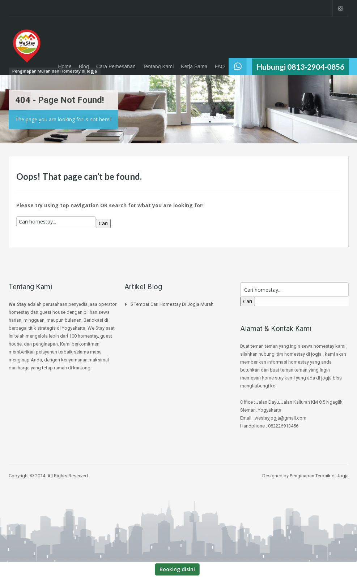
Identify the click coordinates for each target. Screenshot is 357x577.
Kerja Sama (194, 66)
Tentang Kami (158, 66)
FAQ (219, 66)
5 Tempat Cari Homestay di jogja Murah (171, 304)
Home (64, 66)
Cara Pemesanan (116, 66)
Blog (84, 66)
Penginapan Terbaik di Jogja (319, 475)
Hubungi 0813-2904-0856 (300, 66)
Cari (103, 223)
